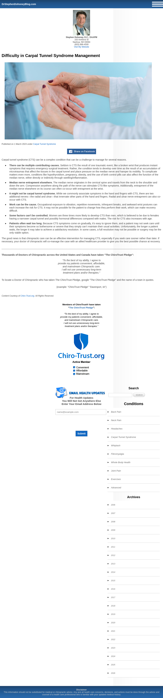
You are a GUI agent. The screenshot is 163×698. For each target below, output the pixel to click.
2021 (113, 631)
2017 (113, 597)
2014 (113, 572)
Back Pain (116, 412)
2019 (113, 614)
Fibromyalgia (117, 454)
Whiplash (115, 445)
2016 (113, 589)
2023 (113, 648)
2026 (113, 673)
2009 (113, 530)
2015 (113, 581)
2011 (113, 547)
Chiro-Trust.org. (28, 296)
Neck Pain (116, 420)
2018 (113, 606)
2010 (113, 538)
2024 (113, 656)
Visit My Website (81, 47)
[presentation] (81, 422)
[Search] (120, 395)
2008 (113, 522)
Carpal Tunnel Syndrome (44, 144)
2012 (113, 555)
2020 (113, 623)
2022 (113, 639)
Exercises (116, 479)
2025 (113, 665)
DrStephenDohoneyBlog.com (19, 4)
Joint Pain (116, 470)
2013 (113, 564)
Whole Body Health (120, 462)
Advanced (116, 487)
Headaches (117, 428)
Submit (81, 433)
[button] (139, 395)
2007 (113, 513)
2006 (113, 505)
